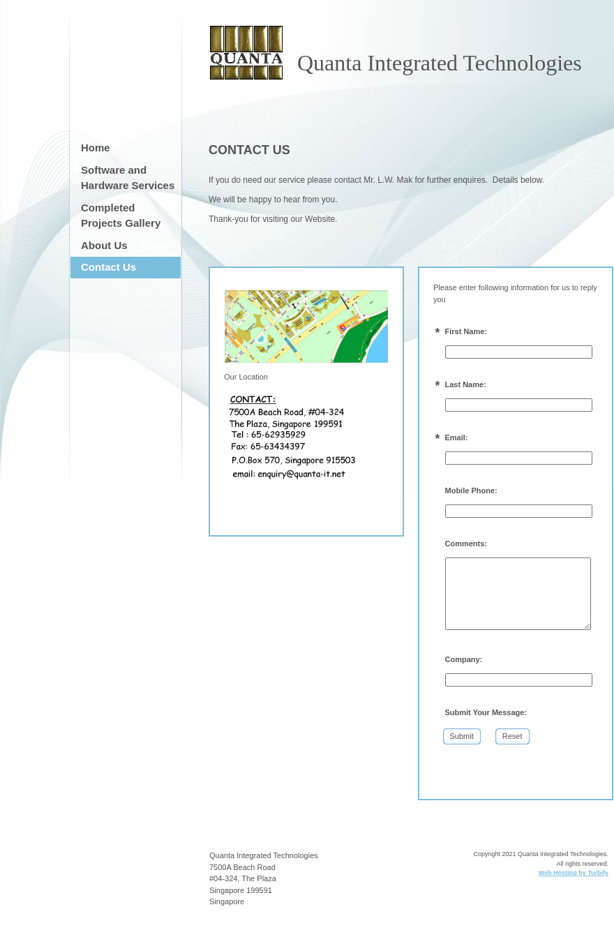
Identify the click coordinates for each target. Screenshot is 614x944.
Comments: (466, 543)
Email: (456, 437)
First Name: (466, 331)
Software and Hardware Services (127, 178)
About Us (104, 245)
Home (95, 147)
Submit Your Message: (486, 712)
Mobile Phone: (471, 490)
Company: (464, 659)
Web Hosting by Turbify (573, 872)
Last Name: (465, 384)
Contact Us (108, 267)
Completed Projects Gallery (120, 216)
